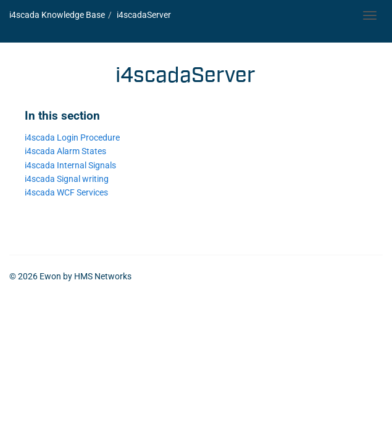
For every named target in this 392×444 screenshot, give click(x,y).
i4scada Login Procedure (72, 138)
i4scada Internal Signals (70, 165)
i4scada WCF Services (66, 192)
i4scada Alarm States (65, 151)
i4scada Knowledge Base (57, 15)
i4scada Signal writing (67, 179)
